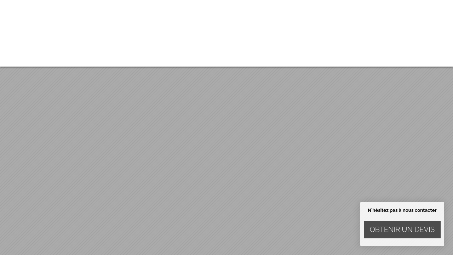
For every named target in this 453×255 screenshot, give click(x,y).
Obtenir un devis (402, 229)
